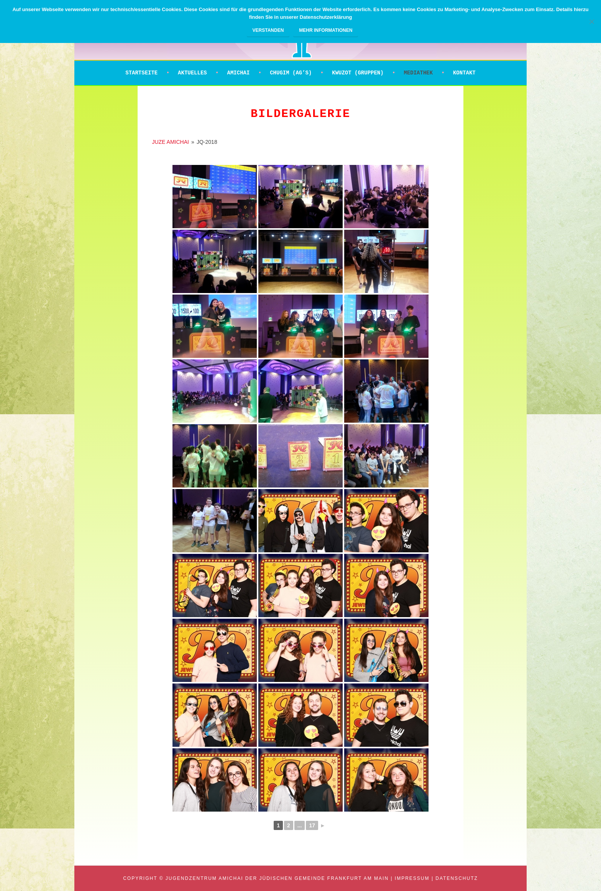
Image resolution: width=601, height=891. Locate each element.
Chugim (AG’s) (291, 73)
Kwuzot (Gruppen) (357, 73)
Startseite (141, 73)
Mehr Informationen (325, 30)
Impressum (412, 878)
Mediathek (418, 73)
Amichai (238, 73)
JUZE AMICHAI (170, 142)
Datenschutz (456, 878)
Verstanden (268, 30)
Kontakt (464, 73)
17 (312, 825)
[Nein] (591, 21)
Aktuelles (192, 73)
